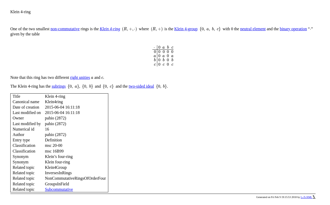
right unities (80, 77)
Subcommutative (59, 189)
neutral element (253, 29)
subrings (58, 86)
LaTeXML (308, 197)
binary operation (293, 29)
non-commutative (65, 29)
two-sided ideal (141, 86)
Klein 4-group (185, 29)
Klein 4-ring (110, 29)
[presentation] (129, 29)
